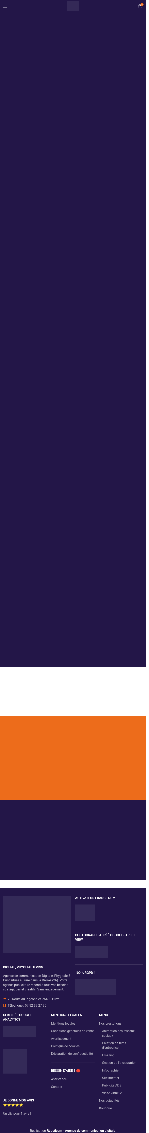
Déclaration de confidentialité (72, 1054)
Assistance (59, 1079)
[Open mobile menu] (5, 6)
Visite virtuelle (112, 1093)
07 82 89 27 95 (35, 1005)
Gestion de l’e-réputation (119, 1063)
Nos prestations (110, 1023)
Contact (56, 1087)
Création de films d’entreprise (114, 1045)
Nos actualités (109, 1100)
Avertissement (61, 1039)
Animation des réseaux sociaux (118, 1033)
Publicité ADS (111, 1085)
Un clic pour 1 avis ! (17, 1113)
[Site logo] (73, 6)
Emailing (108, 1055)
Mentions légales (63, 1023)
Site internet (110, 1078)
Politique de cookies (65, 1046)
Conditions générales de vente (72, 1031)
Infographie (110, 1070)
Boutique (105, 1108)
